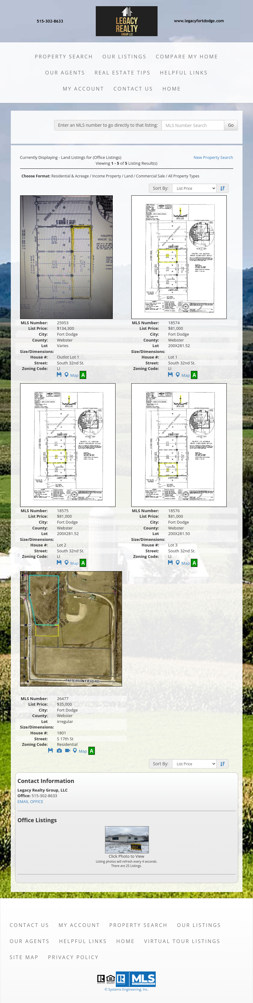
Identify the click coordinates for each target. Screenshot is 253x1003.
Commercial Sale (150, 176)
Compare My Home (187, 56)
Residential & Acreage (70, 176)
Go (231, 125)
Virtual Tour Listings (182, 941)
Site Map (24, 957)
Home (171, 88)
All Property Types (183, 176)
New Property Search (213, 157)
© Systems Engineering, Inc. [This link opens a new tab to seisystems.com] (126, 989)
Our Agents (65, 72)
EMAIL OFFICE (31, 801)
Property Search (64, 56)
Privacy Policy (73, 957)
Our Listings (124, 56)
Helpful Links (184, 72)
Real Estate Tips (123, 72)
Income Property (106, 176)
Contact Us (133, 88)
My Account (83, 88)
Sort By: (160, 188)
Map (71, 375)
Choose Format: (36, 176)
